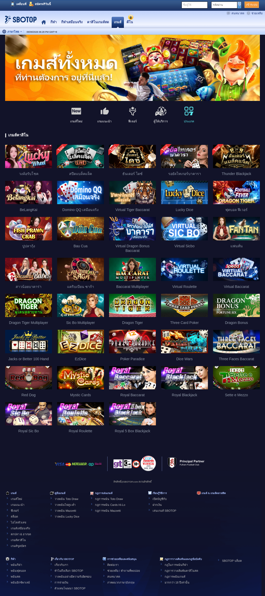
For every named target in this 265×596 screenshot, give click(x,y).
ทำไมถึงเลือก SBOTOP (69, 570)
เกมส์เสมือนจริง (20, 528)
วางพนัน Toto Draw (66, 498)
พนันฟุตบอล (18, 570)
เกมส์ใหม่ (16, 498)
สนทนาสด (237, 13)
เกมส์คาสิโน (18, 540)
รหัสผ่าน (218, 4)
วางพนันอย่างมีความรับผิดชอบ (73, 576)
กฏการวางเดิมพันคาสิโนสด (181, 570)
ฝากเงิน (157, 504)
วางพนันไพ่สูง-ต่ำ (65, 504)
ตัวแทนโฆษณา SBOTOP (70, 588)
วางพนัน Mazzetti (65, 510)
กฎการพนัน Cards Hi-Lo (110, 504)
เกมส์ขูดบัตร (18, 545)
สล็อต (14, 516)
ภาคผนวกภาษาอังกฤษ (120, 582)
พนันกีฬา (16, 564)
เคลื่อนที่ (21, 4)
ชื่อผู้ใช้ (187, 4)
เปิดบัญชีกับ (160, 498)
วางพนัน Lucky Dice (67, 516)
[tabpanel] (132, 68)
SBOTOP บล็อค (232, 560)
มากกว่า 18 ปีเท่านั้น (177, 582)
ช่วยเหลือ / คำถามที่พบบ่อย (123, 570)
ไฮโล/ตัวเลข (18, 522)
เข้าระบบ (251, 4)
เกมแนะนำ (17, 504)
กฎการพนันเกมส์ (175, 576)
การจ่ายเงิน (61, 582)
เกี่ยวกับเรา (61, 564)
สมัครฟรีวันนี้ (43, 4)
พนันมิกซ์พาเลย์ (20, 582)
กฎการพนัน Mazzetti (108, 510)
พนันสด (15, 576)
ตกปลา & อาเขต (21, 534)
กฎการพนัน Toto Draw (109, 498)
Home (43, 22)
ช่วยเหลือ (257, 13)
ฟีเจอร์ (15, 510)
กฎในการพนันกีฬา (176, 564)
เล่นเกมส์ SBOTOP (164, 510)
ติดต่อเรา (113, 564)
